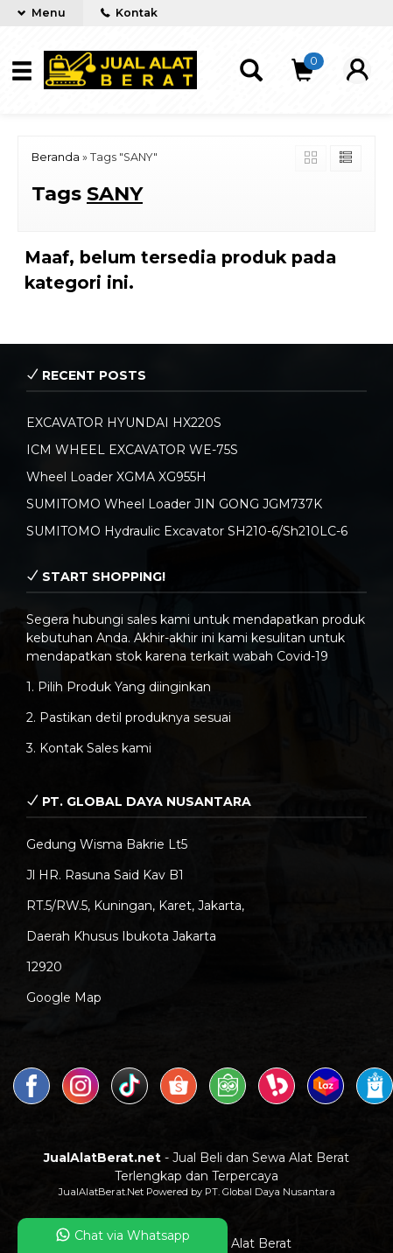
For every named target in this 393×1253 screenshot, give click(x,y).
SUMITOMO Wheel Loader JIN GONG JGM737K (174, 504)
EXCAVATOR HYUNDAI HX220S (123, 422)
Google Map (64, 997)
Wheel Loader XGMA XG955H (116, 477)
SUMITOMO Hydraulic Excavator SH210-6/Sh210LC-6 (186, 531)
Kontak (129, 12)
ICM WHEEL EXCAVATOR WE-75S (132, 450)
